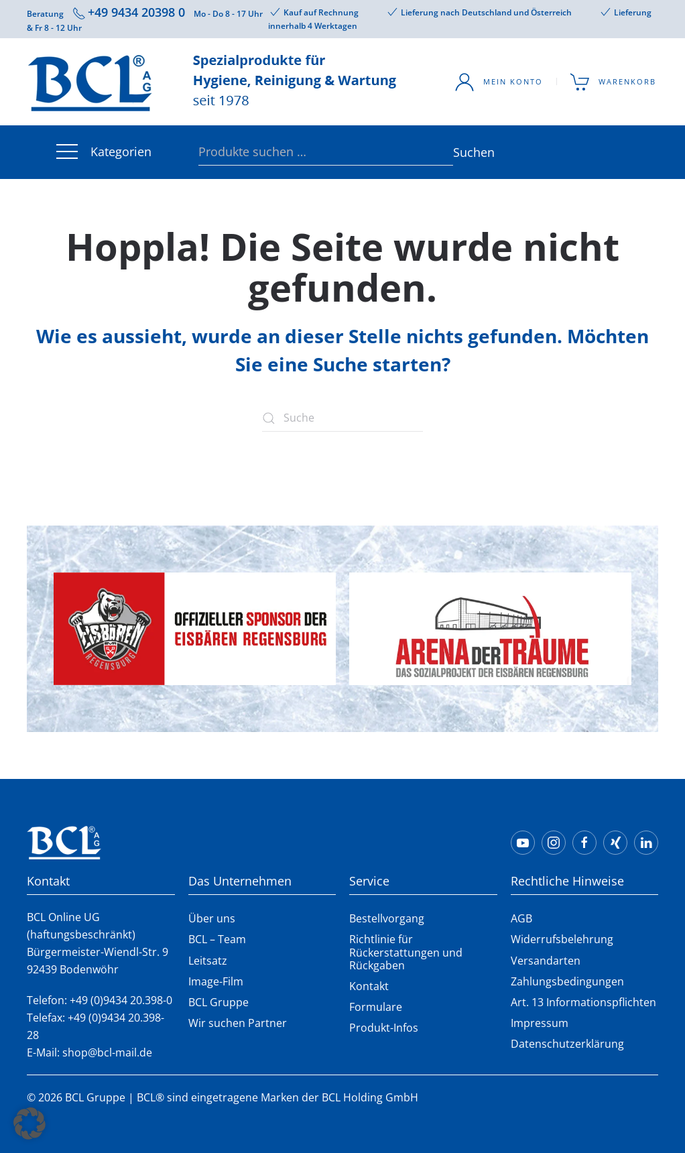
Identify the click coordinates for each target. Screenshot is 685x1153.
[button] (29, 1123)
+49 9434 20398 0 (136, 12)
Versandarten (545, 960)
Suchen (459, 152)
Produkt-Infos (383, 1027)
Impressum (539, 1023)
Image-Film (215, 981)
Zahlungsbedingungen (567, 981)
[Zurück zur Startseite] (214, 82)
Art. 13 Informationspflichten (583, 1002)
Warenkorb (613, 82)
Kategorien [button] (102, 152)
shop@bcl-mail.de (107, 1052)
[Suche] (342, 418)
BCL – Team (217, 939)
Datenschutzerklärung (567, 1043)
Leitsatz (207, 960)
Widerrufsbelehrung (562, 939)
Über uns (211, 918)
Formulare (375, 1006)
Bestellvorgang (386, 918)
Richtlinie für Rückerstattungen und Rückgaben (405, 952)
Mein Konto (498, 82)
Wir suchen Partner (237, 1023)
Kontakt (369, 986)
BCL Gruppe (218, 1002)
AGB (521, 918)
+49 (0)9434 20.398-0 (121, 1000)
